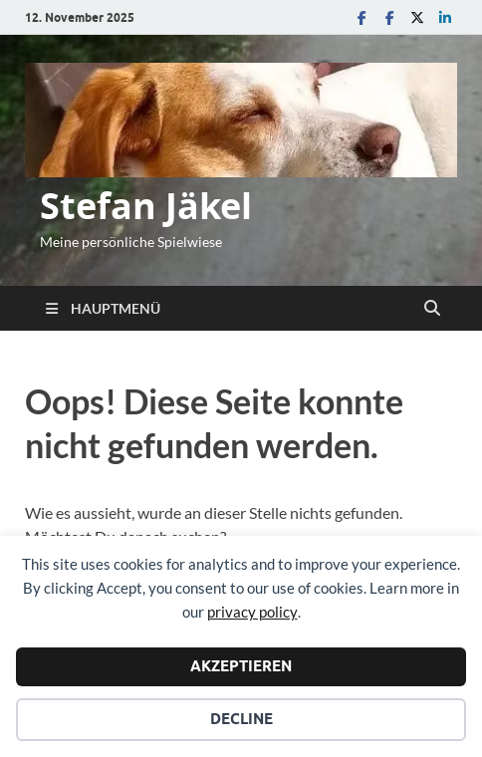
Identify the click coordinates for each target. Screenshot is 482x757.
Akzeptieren (241, 666)
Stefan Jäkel (146, 205)
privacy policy (252, 612)
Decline (241, 719)
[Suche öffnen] (432, 309)
